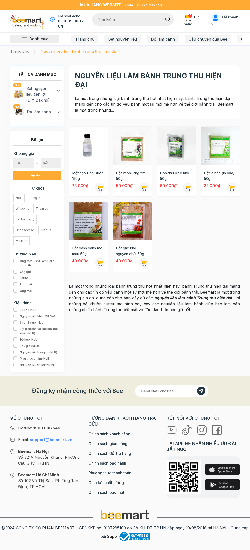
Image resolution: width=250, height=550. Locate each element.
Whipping (22, 208)
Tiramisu (42, 208)
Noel (19, 198)
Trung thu (35, 198)
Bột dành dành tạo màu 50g (87, 251)
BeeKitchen (24, 310)
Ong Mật (22, 291)
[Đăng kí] (201, 391)
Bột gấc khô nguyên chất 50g (130, 251)
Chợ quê (22, 272)
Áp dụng (37, 175)
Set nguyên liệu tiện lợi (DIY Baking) (31, 93)
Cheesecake (25, 230)
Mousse (21, 241)
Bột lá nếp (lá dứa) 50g (219, 176)
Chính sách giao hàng (107, 443)
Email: (45, 439)
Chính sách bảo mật (106, 492)
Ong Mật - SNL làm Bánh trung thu (37, 263)
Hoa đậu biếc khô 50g (174, 176)
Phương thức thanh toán (109, 472)
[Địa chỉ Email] (171, 391)
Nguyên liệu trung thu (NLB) (36, 365)
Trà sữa (46, 230)
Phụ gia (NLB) (26, 346)
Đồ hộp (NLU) (26, 339)
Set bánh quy (25, 219)
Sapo (112, 536)
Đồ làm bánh (163, 39)
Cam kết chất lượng (106, 482)
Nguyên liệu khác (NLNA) (34, 316)
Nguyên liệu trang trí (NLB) (35, 352)
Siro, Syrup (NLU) (29, 322)
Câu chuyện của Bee (208, 39)
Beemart (22, 284)
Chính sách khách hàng (109, 433)
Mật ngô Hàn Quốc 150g (88, 176)
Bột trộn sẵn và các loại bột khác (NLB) (37, 331)
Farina (21, 278)
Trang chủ (84, 39)
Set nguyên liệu (122, 39)
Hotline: (39, 428)
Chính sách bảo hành (107, 463)
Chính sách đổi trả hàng (109, 453)
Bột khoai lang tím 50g (131, 176)
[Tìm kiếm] (167, 19)
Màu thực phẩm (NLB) (31, 358)
